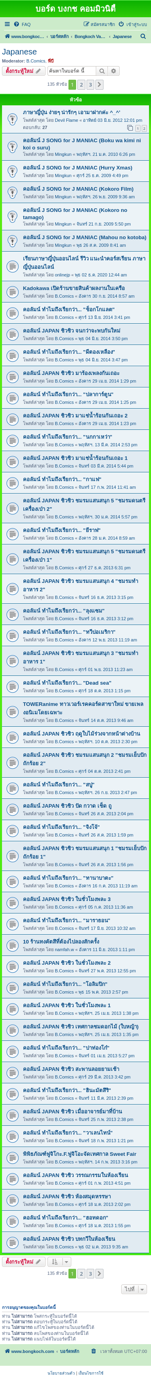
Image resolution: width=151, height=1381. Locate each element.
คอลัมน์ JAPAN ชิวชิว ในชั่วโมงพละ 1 (67, 1005)
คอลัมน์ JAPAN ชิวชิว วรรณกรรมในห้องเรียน (75, 1175)
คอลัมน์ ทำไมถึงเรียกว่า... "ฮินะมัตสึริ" (67, 1090)
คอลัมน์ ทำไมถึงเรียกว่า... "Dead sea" (67, 683)
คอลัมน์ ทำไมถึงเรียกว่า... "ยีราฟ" (62, 530)
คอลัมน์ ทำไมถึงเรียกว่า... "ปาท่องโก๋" (66, 1048)
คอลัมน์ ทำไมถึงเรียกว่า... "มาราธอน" (66, 920)
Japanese (19, 51)
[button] (99, 84)
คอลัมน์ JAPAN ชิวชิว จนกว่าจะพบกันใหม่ (71, 331)
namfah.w (64, 949)
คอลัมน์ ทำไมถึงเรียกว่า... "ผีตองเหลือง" (69, 352)
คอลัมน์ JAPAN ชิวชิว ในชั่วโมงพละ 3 (67, 899)
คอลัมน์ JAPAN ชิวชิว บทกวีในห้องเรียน (69, 1239)
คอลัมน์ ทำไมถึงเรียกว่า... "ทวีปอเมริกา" (69, 632)
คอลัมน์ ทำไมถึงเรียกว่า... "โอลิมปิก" (65, 984)
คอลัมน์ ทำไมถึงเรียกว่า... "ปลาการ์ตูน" (68, 394)
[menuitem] (22, 24)
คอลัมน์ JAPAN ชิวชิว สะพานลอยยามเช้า (71, 1069)
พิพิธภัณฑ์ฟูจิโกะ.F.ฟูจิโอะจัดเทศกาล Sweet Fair (80, 1154)
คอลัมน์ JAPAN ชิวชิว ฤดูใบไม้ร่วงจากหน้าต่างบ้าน (81, 734)
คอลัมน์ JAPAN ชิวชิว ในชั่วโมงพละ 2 (67, 963)
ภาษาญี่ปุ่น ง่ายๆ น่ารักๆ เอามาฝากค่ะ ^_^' (71, 112)
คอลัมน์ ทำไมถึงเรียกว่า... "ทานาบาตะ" (68, 878)
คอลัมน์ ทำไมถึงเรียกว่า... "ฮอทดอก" (65, 1218)
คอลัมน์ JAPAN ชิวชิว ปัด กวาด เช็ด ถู (67, 806)
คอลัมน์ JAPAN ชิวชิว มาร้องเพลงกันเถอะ (71, 373)
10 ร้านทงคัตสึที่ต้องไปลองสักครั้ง (61, 942)
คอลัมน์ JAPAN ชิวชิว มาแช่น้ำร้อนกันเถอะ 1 (75, 458)
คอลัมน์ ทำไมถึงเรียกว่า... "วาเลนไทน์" (68, 1133)
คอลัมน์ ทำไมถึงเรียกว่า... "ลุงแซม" (64, 611)
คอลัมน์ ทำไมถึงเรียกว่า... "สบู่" (59, 785)
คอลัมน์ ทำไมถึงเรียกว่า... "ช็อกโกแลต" (69, 309)
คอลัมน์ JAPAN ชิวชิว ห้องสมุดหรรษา (67, 1197)
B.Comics (36, 60)
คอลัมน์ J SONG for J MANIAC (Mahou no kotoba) (85, 237)
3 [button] (90, 84)
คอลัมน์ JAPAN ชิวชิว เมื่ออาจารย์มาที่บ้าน (72, 1112)
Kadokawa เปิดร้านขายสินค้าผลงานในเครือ (74, 288)
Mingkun (63, 154)
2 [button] (81, 84)
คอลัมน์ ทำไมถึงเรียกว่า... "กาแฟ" (62, 479)
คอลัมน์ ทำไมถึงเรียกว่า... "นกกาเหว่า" (67, 437)
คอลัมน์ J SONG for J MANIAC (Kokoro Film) (78, 189)
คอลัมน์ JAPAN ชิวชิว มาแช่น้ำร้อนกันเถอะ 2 (75, 416)
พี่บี (51, 60)
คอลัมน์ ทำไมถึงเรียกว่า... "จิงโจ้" (61, 827)
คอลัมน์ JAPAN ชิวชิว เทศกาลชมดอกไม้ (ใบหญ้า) (81, 1027)
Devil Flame (66, 120)
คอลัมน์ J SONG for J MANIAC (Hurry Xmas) (77, 168)
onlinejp (62, 274)
